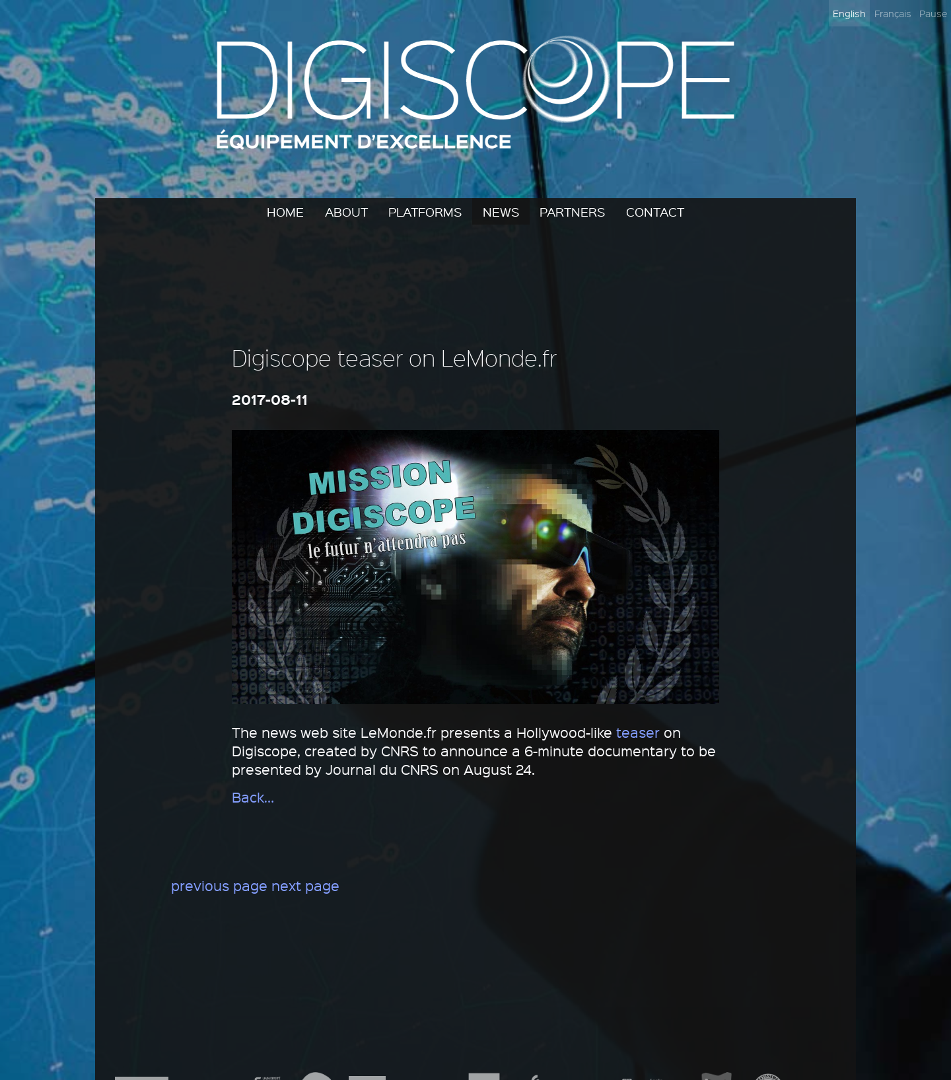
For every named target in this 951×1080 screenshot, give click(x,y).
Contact (655, 211)
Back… (253, 797)
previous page (219, 885)
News (501, 211)
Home (285, 211)
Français (892, 13)
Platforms (425, 211)
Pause (933, 13)
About (346, 211)
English (849, 13)
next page (305, 885)
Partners (572, 211)
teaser (638, 732)
